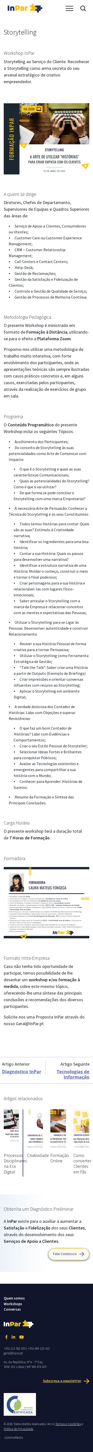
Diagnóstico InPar (21, 1072)
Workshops (13, 1303)
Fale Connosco (65, 1253)
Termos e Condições (68, 1424)
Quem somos (14, 1298)
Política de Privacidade (18, 1429)
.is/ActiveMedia (13, 1437)
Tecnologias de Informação (73, 1074)
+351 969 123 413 (39, 1348)
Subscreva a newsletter (62, 1380)
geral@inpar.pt (13, 1353)
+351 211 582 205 (15, 1348)
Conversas (12, 1309)
